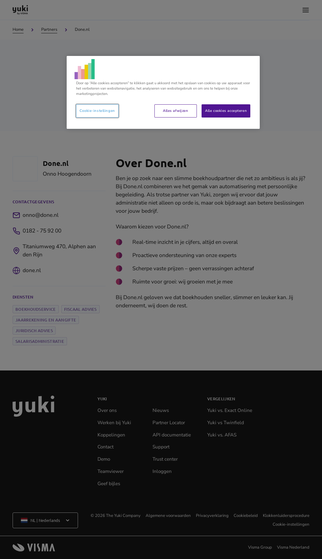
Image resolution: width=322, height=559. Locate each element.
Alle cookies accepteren (226, 110)
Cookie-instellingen (97, 110)
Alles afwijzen (175, 110)
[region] (163, 92)
